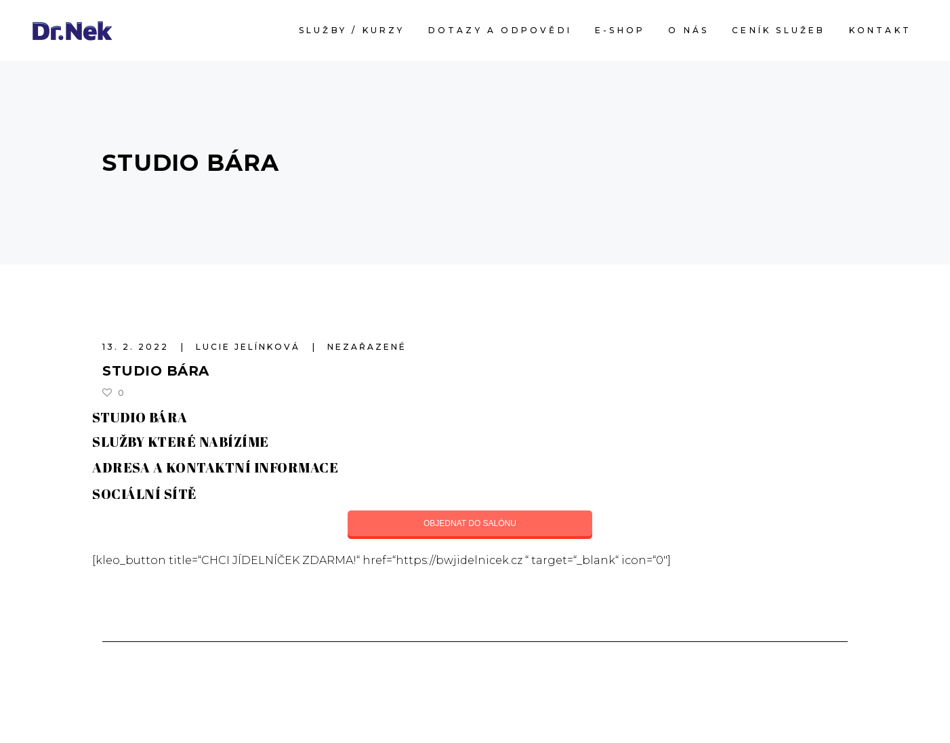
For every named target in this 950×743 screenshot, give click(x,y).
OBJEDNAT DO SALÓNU (470, 523)
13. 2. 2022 (137, 347)
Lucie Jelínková (250, 347)
